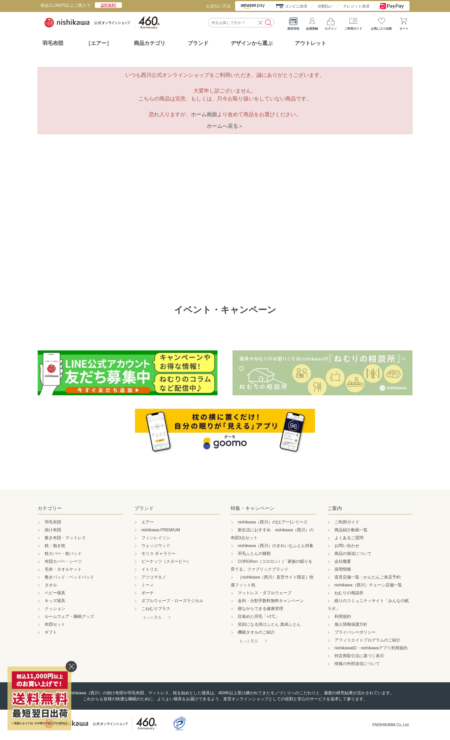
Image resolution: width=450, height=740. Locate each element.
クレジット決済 (356, 6)
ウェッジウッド (155, 545)
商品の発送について (353, 553)
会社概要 (342, 561)
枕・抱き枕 (55, 545)
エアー (147, 522)
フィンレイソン (155, 537)
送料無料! (108, 5)
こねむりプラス (155, 608)
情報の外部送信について (357, 663)
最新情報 (293, 22)
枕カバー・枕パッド (63, 553)
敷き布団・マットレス (65, 537)
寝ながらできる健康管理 (260, 608)
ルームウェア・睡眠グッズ (69, 616)
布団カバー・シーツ (63, 561)
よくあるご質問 (348, 537)
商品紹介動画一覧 (351, 530)
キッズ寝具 (55, 600)
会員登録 (312, 22)
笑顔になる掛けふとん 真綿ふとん (269, 624)
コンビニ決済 (296, 6)
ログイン (331, 22)
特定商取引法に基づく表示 (359, 655)
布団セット (55, 624)
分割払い (325, 6)
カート (403, 22)
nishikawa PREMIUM (160, 530)
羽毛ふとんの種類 (254, 553)
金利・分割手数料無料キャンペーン (271, 600)
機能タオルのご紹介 (256, 632)
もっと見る (152, 617)
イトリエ (149, 569)
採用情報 (342, 569)
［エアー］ (99, 43)
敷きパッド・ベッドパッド (69, 577)
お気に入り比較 (381, 22)
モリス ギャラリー (158, 553)
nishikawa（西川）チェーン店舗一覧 (368, 585)
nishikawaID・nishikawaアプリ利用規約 (371, 648)
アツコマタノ (153, 577)
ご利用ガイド (353, 22)
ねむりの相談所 (348, 593)
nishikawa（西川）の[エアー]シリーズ (273, 522)
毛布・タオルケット (63, 569)
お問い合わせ (346, 545)
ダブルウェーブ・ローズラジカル (172, 600)
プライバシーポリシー (355, 632)
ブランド (144, 508)
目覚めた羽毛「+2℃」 (258, 616)
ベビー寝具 (55, 593)
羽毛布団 (52, 43)
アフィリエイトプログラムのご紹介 (367, 640)
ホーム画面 (204, 114)
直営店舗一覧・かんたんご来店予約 (367, 577)
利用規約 (342, 616)
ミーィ (147, 585)
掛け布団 (53, 530)
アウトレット (310, 43)
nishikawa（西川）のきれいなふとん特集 (276, 545)
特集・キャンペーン (252, 508)
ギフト (51, 632)
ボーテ (147, 593)
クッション (55, 608)
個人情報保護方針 (351, 624)
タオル (51, 585)
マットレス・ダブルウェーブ (264, 593)
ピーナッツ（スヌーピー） (166, 561)
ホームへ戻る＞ (225, 126)
